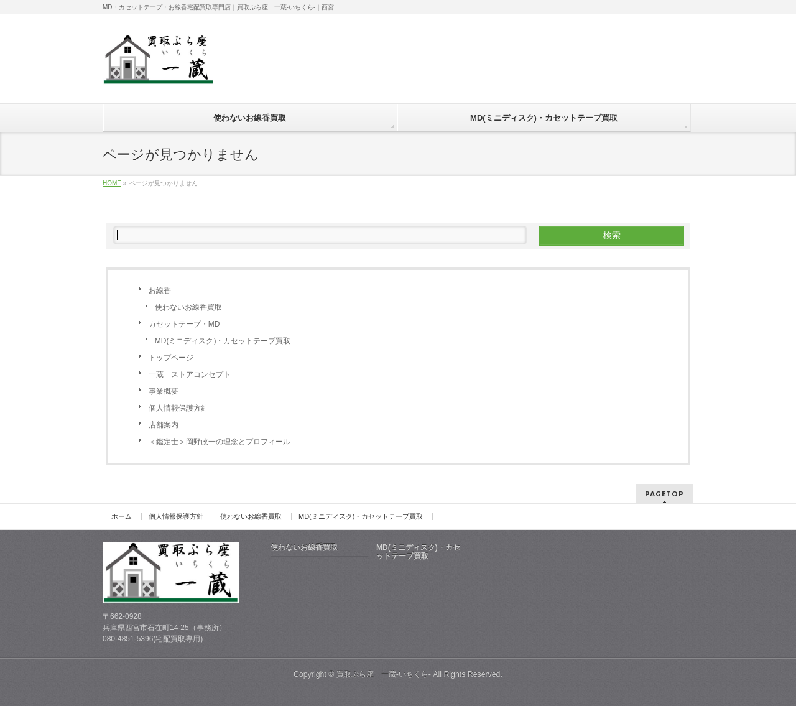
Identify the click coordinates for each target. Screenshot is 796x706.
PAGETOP (664, 494)
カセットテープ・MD (184, 324)
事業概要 (163, 391)
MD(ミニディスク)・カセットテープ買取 (223, 341)
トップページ (171, 357)
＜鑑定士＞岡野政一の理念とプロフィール (219, 441)
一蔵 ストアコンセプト (190, 374)
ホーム (121, 516)
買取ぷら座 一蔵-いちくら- (383, 674)
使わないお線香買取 (188, 307)
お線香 (160, 290)
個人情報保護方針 (178, 408)
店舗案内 (163, 424)
